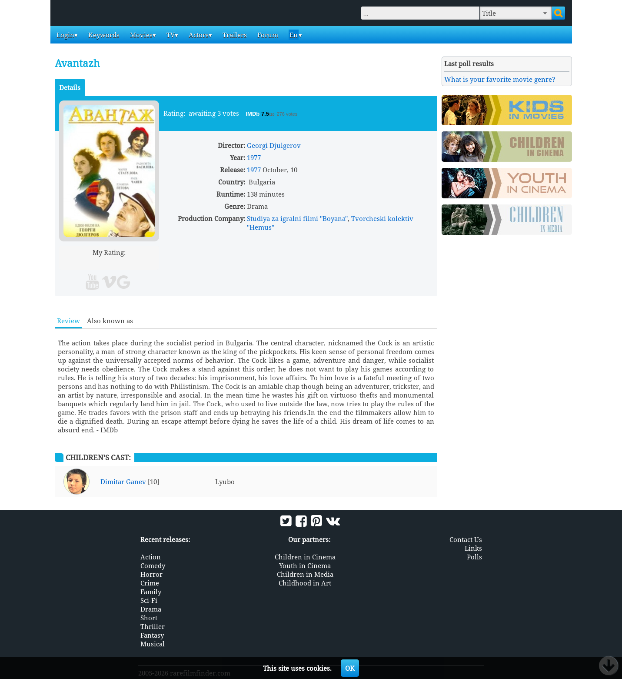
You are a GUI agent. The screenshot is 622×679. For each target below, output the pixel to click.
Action (150, 556)
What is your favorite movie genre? (499, 79)
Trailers (234, 34)
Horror (151, 574)
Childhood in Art (305, 583)
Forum (267, 34)
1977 (254, 157)
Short (148, 617)
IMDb (253, 113)
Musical (152, 643)
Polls (474, 556)
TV (170, 34)
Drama (150, 609)
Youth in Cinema (305, 565)
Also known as (110, 320)
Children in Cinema (305, 556)
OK (350, 668)
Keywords (103, 34)
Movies (140, 34)
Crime (149, 583)
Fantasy (152, 635)
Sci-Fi (148, 600)
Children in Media (305, 574)
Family (150, 591)
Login (64, 34)
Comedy (152, 565)
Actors (198, 34)
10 (142, 262)
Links (473, 548)
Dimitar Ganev (123, 481)
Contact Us (465, 539)
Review (68, 320)
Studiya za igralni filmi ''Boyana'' (297, 218)
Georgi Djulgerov (274, 145)
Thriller (152, 626)
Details (69, 87)
